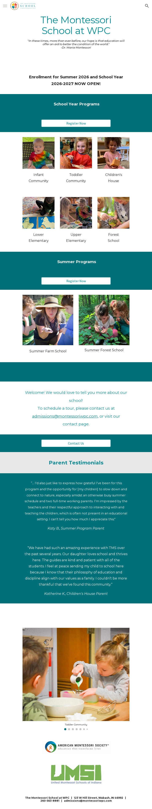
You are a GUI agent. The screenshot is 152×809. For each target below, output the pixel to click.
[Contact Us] (75, 443)
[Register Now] (75, 123)
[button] (5, 6)
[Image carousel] (76, 679)
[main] (76, 25)
